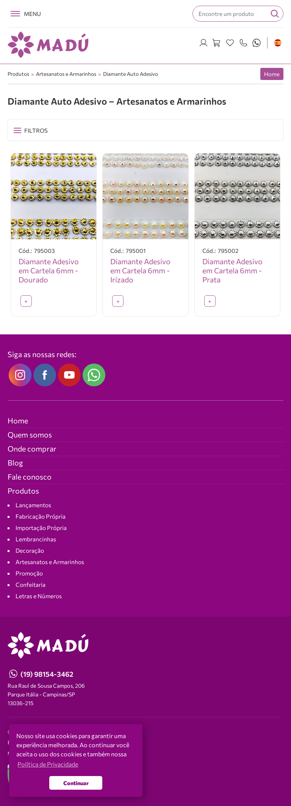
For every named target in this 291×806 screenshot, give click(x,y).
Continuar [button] (76, 782)
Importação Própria (41, 527)
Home (272, 74)
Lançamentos (33, 504)
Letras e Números (39, 595)
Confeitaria (30, 584)
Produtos (18, 74)
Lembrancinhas (36, 539)
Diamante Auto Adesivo (130, 74)
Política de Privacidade (35, 742)
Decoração (30, 550)
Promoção (29, 573)
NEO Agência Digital (29, 753)
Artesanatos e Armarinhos (66, 74)
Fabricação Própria (41, 516)
